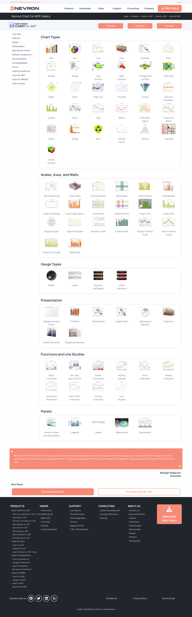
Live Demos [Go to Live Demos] (75, 510)
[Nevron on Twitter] (38, 598)
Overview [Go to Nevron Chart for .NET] (16, 34)
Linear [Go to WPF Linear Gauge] (74, 278)
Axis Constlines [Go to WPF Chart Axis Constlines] (98, 189)
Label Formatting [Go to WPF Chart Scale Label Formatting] (51, 207)
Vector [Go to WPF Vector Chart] (51, 132)
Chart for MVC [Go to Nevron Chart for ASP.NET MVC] (18, 83)
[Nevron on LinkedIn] (46, 598)
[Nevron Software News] (54, 598)
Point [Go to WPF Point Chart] (168, 51)
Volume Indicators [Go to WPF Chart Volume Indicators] (98, 391)
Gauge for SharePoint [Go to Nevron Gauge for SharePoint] (21, 562)
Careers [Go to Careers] (132, 518)
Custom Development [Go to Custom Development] (109, 510)
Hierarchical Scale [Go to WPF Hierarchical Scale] (51, 246)
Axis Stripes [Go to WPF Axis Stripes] (121, 189)
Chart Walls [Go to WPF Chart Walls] (74, 189)
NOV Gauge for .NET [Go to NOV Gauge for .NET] (21, 531)
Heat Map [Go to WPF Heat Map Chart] (168, 69)
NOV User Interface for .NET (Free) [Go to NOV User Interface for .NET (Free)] (25, 514)
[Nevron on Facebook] (31, 598)
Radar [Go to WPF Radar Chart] (51, 90)
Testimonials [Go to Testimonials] (135, 529)
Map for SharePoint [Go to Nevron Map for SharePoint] (20, 566)
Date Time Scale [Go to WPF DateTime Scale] (75, 225)
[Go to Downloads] (169, 514)
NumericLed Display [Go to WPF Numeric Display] (98, 280)
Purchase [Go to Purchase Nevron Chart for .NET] (169, 26)
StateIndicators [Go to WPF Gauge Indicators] (121, 280)
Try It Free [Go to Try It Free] (110, 26)
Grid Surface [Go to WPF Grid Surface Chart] (98, 71)
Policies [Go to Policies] (44, 525)
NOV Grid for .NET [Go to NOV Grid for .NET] (20, 517)
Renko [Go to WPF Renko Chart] (121, 111)
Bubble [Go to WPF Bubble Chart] (51, 69)
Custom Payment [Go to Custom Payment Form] (49, 529)
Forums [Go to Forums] (73, 521)
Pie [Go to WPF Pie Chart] (74, 51)
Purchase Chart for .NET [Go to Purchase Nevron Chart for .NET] (139, 491)
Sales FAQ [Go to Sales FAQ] (45, 518)
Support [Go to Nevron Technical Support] (117, 8)
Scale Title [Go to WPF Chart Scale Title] (168, 207)
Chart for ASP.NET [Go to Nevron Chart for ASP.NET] (20, 79)
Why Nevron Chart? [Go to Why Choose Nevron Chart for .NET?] (21, 50)
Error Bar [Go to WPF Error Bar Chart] (121, 90)
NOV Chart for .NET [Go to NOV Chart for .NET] (20, 527)
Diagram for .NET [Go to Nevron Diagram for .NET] (19, 548)
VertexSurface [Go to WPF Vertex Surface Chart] (51, 154)
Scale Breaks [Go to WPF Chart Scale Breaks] (168, 189)
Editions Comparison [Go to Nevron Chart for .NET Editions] (22, 54)
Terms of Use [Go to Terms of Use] (168, 598)
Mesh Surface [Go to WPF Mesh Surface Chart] (121, 71)
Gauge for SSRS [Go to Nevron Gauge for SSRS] (19, 580)
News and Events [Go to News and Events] (137, 514)
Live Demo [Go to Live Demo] (140, 26)
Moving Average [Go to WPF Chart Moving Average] (121, 370)
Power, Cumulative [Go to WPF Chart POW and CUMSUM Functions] (98, 370)
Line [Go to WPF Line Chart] (98, 51)
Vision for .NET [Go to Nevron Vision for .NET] (147, 16)
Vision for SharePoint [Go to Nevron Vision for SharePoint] (21, 555)
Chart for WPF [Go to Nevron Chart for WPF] (175, 16)
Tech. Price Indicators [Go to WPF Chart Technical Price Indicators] (74, 391)
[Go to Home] (25, 8)
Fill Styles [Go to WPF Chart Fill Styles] (74, 315)
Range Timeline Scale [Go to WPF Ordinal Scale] (145, 226)
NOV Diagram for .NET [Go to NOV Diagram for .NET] (21, 524)
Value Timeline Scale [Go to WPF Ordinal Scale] (168, 226)
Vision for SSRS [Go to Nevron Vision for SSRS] (18, 572)
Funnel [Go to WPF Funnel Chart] (145, 90)
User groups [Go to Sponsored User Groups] (134, 540)
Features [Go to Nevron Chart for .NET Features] (16, 38)
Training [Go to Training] (103, 518)
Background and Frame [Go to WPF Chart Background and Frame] (51, 316)
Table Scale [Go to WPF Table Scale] (74, 246)
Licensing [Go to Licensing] (45, 521)
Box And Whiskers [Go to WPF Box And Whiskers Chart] (168, 92)
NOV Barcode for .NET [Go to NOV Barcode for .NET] (21, 538)
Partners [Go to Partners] (133, 537)
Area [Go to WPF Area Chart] (121, 51)
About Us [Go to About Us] (134, 506)
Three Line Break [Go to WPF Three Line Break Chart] (168, 112)
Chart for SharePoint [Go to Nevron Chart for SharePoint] (21, 559)
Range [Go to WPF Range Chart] (74, 132)
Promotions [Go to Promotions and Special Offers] (46, 510)
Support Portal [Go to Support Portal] (76, 525)
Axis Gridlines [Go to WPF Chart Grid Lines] (145, 189)
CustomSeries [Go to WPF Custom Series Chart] (121, 133)
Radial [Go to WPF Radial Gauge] (51, 278)
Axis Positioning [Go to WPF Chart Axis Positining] (51, 189)
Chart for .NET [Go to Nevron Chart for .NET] (161, 16)
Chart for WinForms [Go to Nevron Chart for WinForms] (21, 71)
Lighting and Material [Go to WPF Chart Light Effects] (145, 316)
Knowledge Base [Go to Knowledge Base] (19, 63)
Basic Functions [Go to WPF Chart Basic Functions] (51, 370)
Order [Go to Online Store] (101, 8)
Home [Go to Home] (126, 16)
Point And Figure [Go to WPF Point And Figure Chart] (145, 112)
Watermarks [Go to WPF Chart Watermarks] (121, 426)
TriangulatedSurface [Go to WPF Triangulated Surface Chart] (145, 71)
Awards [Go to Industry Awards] (132, 533)
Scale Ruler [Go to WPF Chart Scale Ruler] (98, 207)
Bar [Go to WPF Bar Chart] (51, 51)
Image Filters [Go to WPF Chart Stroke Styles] (121, 315)
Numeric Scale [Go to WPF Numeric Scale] (98, 225)
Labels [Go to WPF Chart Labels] (98, 426)
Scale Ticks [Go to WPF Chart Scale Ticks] (145, 207)
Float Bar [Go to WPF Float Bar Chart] (145, 51)
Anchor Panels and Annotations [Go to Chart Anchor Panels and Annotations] (51, 427)
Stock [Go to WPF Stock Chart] (74, 111)
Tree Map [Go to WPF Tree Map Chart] (168, 132)
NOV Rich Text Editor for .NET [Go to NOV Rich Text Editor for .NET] (24, 521)
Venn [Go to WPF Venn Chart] (98, 132)
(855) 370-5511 (16, 2)
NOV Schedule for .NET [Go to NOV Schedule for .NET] (22, 534)
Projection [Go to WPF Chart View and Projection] (168, 315)
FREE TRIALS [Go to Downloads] (169, 8)
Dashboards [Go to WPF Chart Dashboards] (145, 426)
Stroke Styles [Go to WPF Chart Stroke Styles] (98, 315)
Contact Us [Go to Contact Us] (134, 510)
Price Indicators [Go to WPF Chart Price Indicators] (145, 370)
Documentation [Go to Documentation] (19, 58)
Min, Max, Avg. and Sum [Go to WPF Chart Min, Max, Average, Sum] (74, 370)
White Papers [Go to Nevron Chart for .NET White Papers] (18, 46)
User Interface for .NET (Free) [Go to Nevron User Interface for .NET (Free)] (25, 552)
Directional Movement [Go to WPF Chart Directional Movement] (51, 391)
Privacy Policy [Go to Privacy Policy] (140, 598)
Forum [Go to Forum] (15, 67)
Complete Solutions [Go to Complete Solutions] (108, 514)
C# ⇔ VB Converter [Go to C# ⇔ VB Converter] (79, 529)
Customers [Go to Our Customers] (134, 521)
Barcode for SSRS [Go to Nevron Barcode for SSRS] (20, 587)
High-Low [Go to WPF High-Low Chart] (98, 90)
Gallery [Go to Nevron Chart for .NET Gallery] (15, 42)
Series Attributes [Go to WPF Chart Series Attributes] (51, 335)
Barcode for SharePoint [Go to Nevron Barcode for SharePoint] (22, 569)
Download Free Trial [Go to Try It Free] (53, 491)
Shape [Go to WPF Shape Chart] (74, 69)
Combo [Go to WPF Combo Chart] (51, 111)
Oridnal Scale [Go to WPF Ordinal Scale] (121, 225)
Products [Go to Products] (69, 8)
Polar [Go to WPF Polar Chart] (74, 90)
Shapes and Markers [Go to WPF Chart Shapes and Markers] (75, 335)
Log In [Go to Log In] (179, 2)
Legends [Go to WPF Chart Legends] (74, 426)
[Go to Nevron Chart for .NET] (29, 25)
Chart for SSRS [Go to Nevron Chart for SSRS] (19, 576)
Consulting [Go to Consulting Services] (133, 8)
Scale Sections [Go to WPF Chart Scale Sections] (121, 207)
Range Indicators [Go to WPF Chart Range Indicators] (168, 370)
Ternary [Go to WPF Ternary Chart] (145, 132)
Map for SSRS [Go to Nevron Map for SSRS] (18, 583)
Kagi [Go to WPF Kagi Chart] (98, 111)
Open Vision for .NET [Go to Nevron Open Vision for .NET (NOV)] (20, 510)
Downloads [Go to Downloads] (85, 8)
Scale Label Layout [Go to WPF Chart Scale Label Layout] (75, 207)
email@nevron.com (32, 2)
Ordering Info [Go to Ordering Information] (47, 514)
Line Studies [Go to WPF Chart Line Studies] (121, 391)
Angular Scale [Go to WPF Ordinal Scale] (51, 225)
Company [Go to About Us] (149, 8)
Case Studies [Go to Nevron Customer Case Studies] (135, 525)
